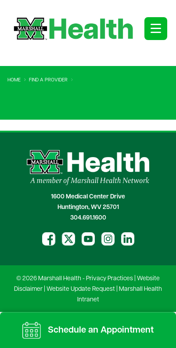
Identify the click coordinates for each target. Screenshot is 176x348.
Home (14, 80)
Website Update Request (81, 289)
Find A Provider (48, 80)
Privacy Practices (109, 278)
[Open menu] (155, 28)
